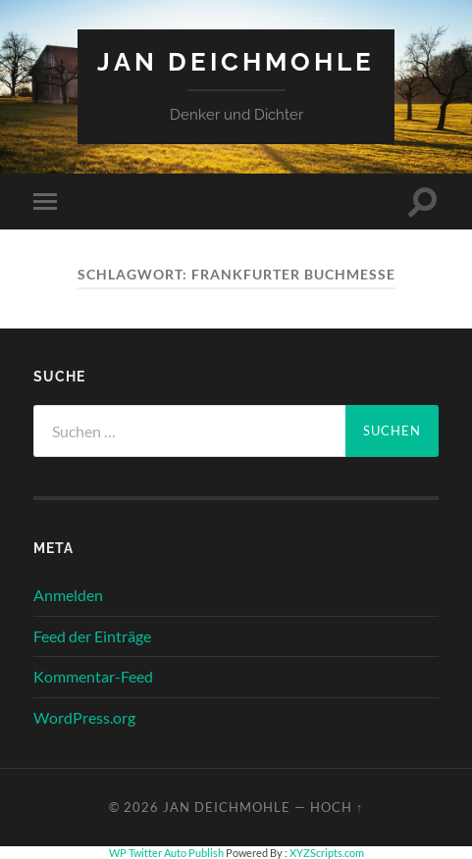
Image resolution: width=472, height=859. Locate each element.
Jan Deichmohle (236, 61)
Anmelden (68, 594)
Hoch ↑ (336, 807)
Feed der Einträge (92, 636)
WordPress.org (84, 717)
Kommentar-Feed (93, 676)
